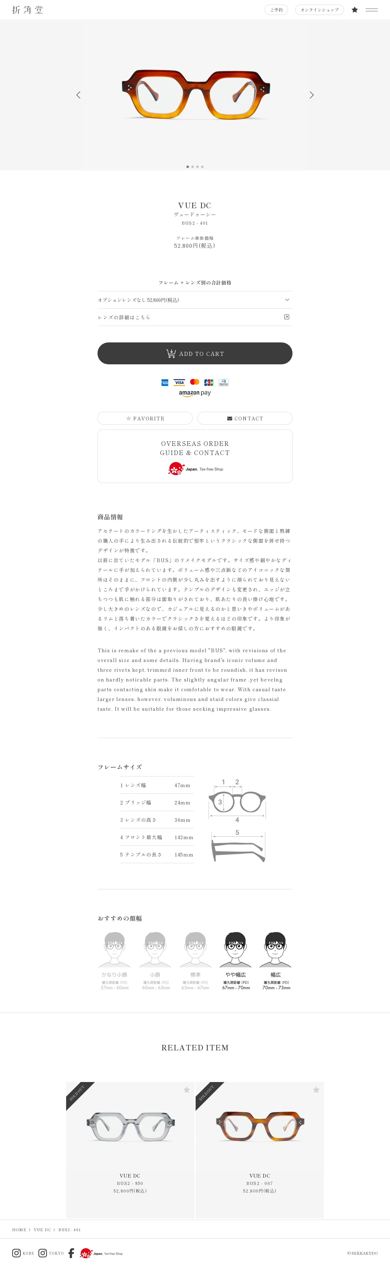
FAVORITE (145, 418)
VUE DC (195, 209)
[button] (311, 95)
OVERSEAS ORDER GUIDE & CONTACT (195, 457)
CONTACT (245, 418)
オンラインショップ (319, 10)
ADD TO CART (195, 353)
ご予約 (276, 10)
